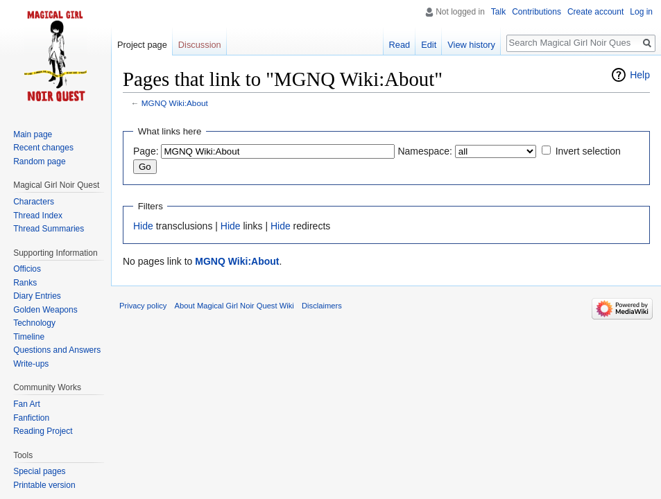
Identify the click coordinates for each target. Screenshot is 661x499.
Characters (33, 202)
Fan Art (26, 404)
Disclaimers (322, 305)
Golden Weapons (45, 310)
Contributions (536, 12)
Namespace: (424, 151)
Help (640, 74)
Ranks (25, 283)
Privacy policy (142, 305)
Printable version (44, 485)
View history (471, 45)
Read (400, 45)
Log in (641, 12)
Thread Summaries (48, 229)
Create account (595, 12)
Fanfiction (31, 418)
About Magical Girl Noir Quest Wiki (234, 305)
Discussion (199, 45)
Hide (143, 225)
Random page (39, 161)
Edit (428, 45)
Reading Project (42, 431)
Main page (32, 134)
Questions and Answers (57, 350)
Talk (498, 12)
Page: (146, 151)
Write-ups (31, 364)
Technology (34, 323)
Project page (142, 45)
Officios (27, 269)
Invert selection (588, 151)
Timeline (28, 337)
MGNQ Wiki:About (174, 102)
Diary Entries (37, 296)
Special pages (39, 471)
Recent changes (43, 147)
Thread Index (37, 215)
